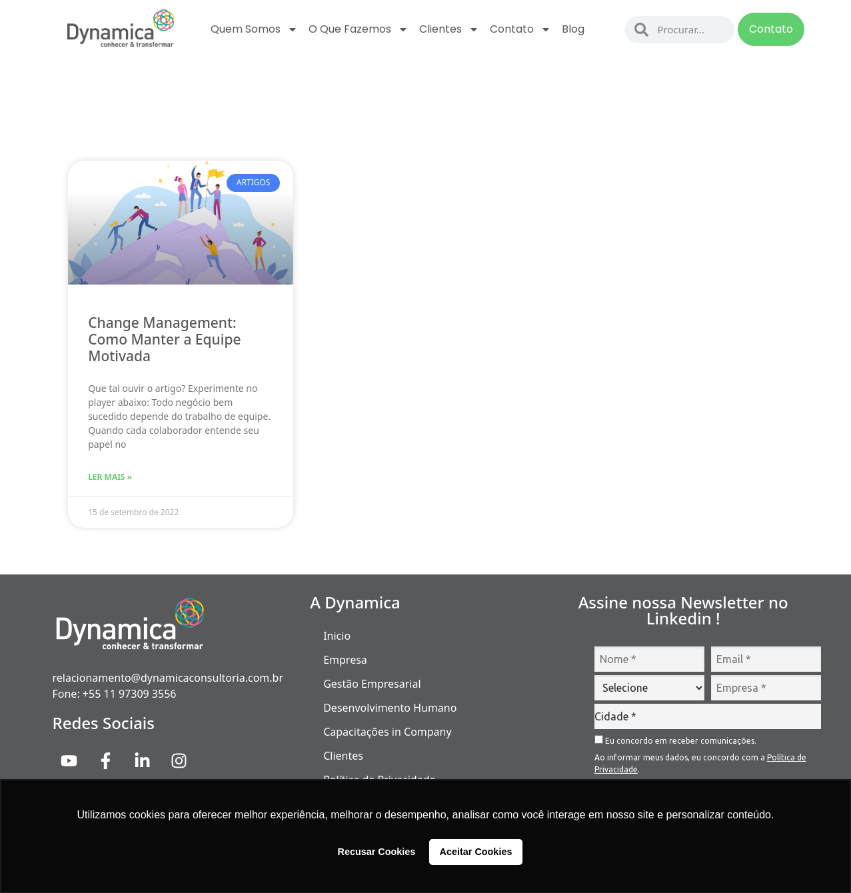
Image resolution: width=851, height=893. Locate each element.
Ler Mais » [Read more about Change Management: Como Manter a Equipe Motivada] (110, 476)
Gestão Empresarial (372, 683)
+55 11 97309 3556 (130, 693)
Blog (573, 29)
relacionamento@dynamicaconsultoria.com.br (168, 677)
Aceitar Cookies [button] (476, 851)
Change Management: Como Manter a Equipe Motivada (164, 339)
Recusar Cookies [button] (377, 851)
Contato (520, 29)
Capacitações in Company (387, 731)
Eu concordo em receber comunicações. (675, 740)
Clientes (449, 29)
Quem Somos (254, 29)
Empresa (345, 659)
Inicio (337, 635)
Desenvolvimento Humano (389, 707)
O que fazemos (359, 29)
